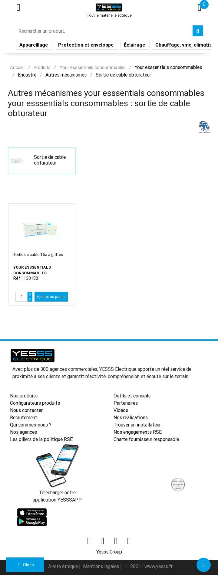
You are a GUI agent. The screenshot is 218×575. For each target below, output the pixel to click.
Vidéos (121, 410)
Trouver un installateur (137, 425)
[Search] (104, 32)
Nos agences (23, 432)
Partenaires (126, 403)
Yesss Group (109, 552)
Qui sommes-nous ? (30, 425)
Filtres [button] (25, 564)
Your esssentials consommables (93, 67)
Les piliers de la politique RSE (41, 439)
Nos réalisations (131, 417)
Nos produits (24, 396)
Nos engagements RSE (138, 432)
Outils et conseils (132, 396)
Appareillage (34, 46)
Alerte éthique (63, 566)
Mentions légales (101, 566)
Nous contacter (26, 410)
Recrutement (23, 417)
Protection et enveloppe (86, 46)
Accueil (17, 67)
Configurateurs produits (35, 403)
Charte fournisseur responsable (146, 439)
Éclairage (135, 46)
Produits (42, 67)
